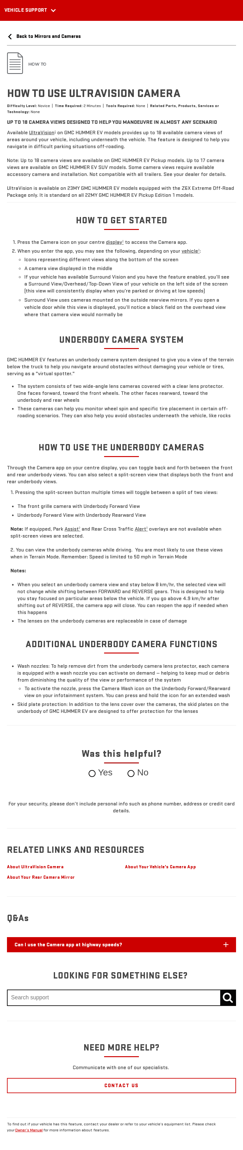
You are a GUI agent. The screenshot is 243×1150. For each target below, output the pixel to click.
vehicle (191, 251)
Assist (72, 529)
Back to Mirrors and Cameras (44, 36)
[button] (42, 132)
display (115, 242)
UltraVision (42, 132)
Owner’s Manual (29, 1130)
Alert (141, 529)
